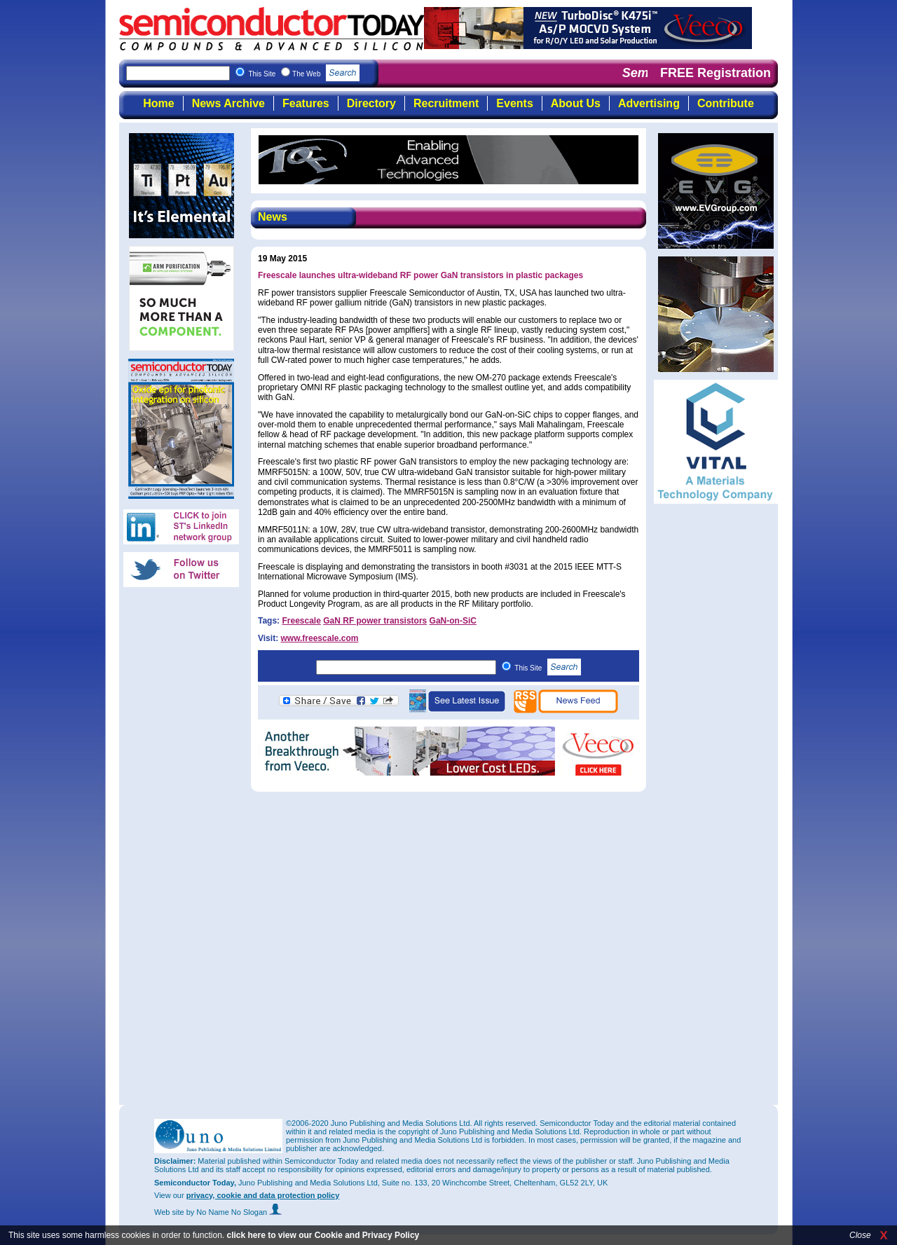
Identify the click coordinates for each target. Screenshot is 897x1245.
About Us (576, 103)
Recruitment (446, 103)
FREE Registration (715, 73)
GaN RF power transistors (375, 621)
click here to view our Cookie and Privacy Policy (322, 1235)
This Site (547, 668)
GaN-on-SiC (453, 621)
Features (305, 103)
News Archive (228, 103)
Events (514, 103)
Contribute (725, 103)
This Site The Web (304, 74)
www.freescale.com (319, 638)
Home (158, 103)
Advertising (649, 103)
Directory (371, 103)
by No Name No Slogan (234, 1212)
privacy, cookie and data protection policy (263, 1195)
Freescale (301, 621)
